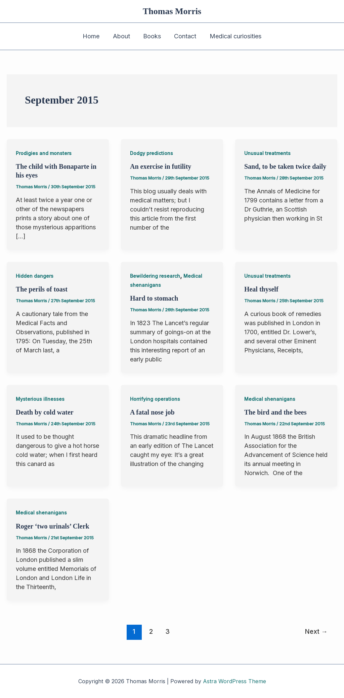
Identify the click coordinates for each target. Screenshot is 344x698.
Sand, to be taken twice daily (285, 166)
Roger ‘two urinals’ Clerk (52, 526)
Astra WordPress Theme (234, 681)
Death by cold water (45, 412)
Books (152, 36)
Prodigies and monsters (44, 153)
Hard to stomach (154, 298)
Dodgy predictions (151, 153)
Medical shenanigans (269, 399)
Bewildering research (155, 276)
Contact (184, 36)
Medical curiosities (233, 36)
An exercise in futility (160, 166)
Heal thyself (261, 289)
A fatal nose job (152, 412)
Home (93, 36)
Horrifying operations (155, 399)
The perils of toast (42, 289)
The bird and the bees (275, 412)
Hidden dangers (34, 276)
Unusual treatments (267, 153)
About (122, 36)
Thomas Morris (172, 11)
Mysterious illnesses (40, 399)
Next (316, 631)
